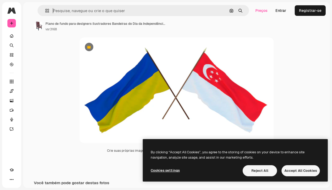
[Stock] (11, 55)
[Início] (11, 36)
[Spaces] (11, 91)
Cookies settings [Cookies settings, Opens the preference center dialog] (165, 170)
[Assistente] (11, 129)
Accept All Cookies (300, 170)
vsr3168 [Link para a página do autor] (51, 29)
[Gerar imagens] (11, 100)
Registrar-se (310, 10)
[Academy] (11, 170)
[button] (45, 11)
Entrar (280, 10)
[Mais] (11, 179)
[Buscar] (11, 45)
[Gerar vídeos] (11, 110)
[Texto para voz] (11, 119)
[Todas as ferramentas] (11, 81)
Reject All (259, 170)
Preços (261, 10)
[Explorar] (11, 64)
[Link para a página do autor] (38, 26)
